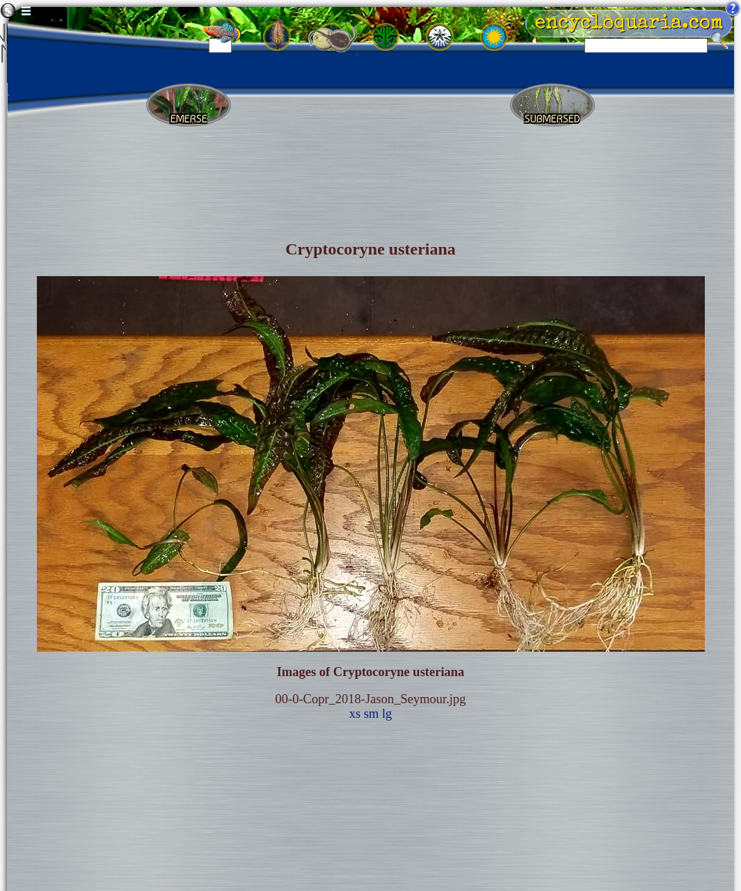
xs (354, 714)
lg (387, 714)
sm (371, 714)
